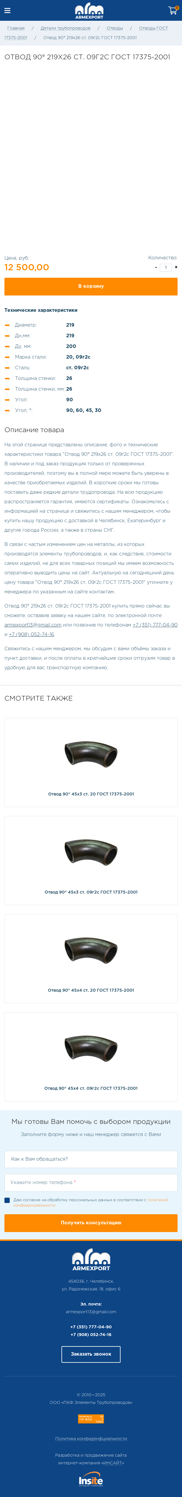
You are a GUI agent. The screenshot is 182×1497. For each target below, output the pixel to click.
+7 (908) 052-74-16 (31, 634)
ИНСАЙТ (112, 1463)
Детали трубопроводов (65, 28)
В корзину (91, 286)
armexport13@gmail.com (32, 625)
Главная (16, 28)
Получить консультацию (91, 1223)
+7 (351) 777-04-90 (155, 625)
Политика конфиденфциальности (91, 1439)
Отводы (115, 28)
